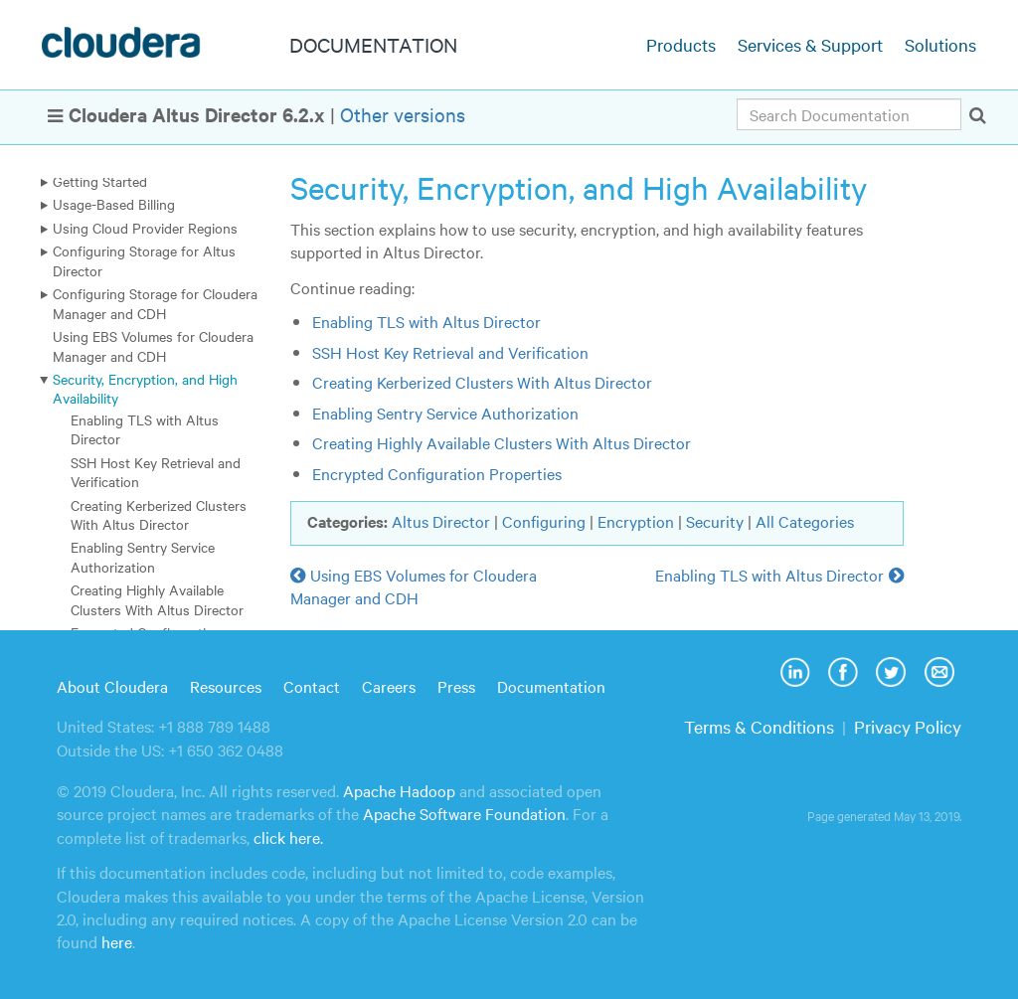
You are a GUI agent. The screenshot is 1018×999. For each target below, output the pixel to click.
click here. (288, 837)
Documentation (551, 686)
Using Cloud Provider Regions (145, 228)
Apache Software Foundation (464, 813)
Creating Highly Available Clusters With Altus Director (157, 599)
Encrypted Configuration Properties (437, 473)
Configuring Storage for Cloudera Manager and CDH (155, 302)
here (116, 941)
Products (681, 44)
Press (456, 686)
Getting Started (100, 181)
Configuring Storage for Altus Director (144, 260)
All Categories (805, 521)
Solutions (940, 44)
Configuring (544, 521)
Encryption (635, 521)
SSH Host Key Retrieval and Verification (156, 471)
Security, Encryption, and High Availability (145, 388)
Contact (311, 686)
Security (715, 521)
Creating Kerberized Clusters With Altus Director (159, 514)
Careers (389, 686)
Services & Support (810, 44)
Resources (225, 686)
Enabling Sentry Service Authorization (143, 556)
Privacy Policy (907, 726)
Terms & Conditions (759, 726)
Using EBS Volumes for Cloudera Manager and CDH (153, 345)
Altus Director (441, 521)
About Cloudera (112, 686)
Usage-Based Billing (114, 204)
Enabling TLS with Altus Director (145, 429)
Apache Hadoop (399, 790)
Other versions (402, 113)
